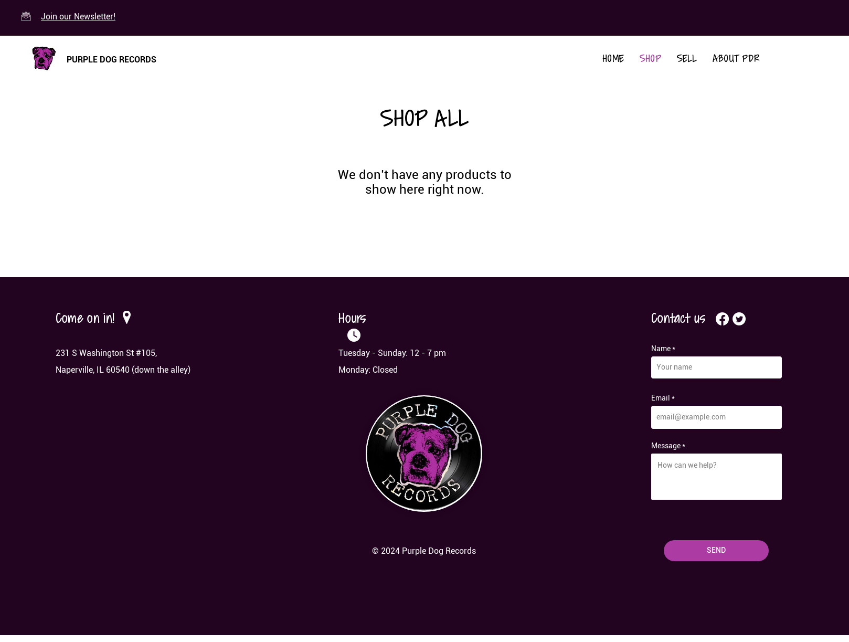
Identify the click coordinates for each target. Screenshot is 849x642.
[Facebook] (722, 318)
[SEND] (716, 550)
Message (666, 445)
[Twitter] (739, 318)
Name (661, 348)
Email (660, 398)
